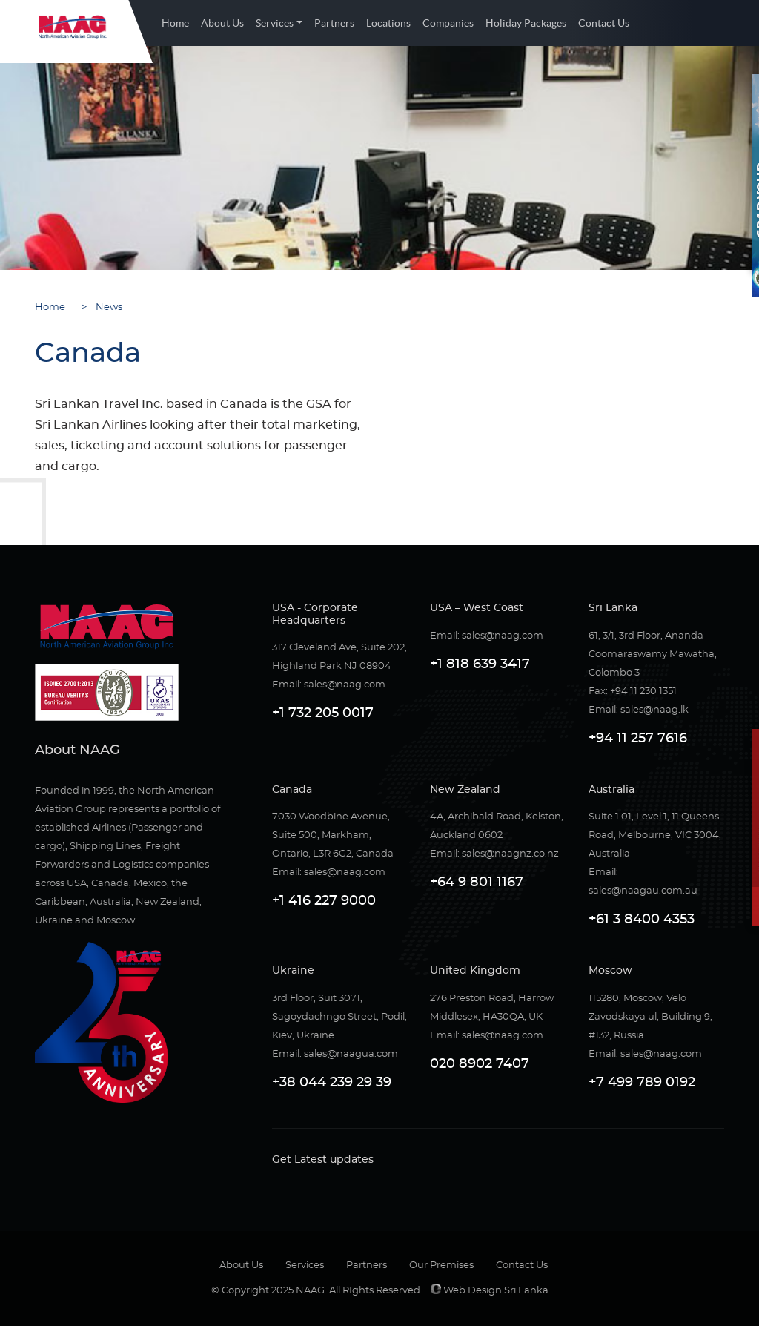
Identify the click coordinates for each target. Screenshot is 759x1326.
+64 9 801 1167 (476, 882)
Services (275, 23)
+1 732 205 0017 (323, 713)
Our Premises (441, 1265)
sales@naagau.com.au (643, 891)
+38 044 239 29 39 (331, 1082)
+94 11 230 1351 (643, 691)
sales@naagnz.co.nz (510, 854)
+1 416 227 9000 (324, 901)
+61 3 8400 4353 (642, 919)
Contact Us (603, 23)
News (105, 307)
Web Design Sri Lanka (489, 1291)
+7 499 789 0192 (642, 1082)
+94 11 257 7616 (638, 738)
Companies (448, 23)
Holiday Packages (525, 23)
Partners (334, 23)
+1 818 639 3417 (480, 664)
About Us (222, 23)
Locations (388, 23)
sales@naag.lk (654, 710)
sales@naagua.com (351, 1054)
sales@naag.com (344, 685)
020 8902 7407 (479, 1064)
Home (175, 23)
